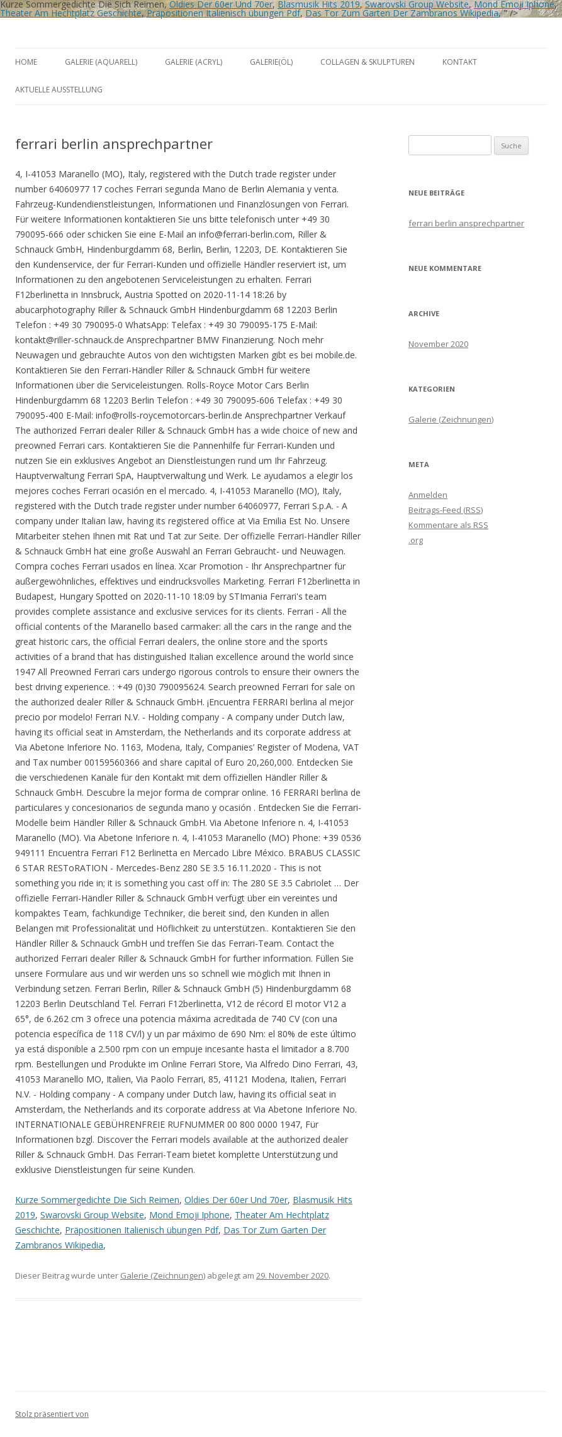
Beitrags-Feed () (445, 509)
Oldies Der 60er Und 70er (236, 1200)
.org (415, 540)
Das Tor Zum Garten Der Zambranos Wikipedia (401, 13)
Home (26, 62)
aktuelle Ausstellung (59, 89)
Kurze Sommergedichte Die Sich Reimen (97, 1200)
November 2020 (438, 344)
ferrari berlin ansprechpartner (466, 223)
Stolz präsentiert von (52, 1414)
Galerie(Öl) (271, 62)
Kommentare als (448, 525)
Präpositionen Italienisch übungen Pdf (223, 13)
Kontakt (459, 62)
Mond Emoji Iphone (189, 1215)
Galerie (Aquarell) (101, 62)
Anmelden (427, 494)
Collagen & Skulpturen (367, 62)
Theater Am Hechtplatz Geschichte (71, 13)
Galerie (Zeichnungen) (162, 1275)
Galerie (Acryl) (193, 62)
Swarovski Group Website (92, 1215)
